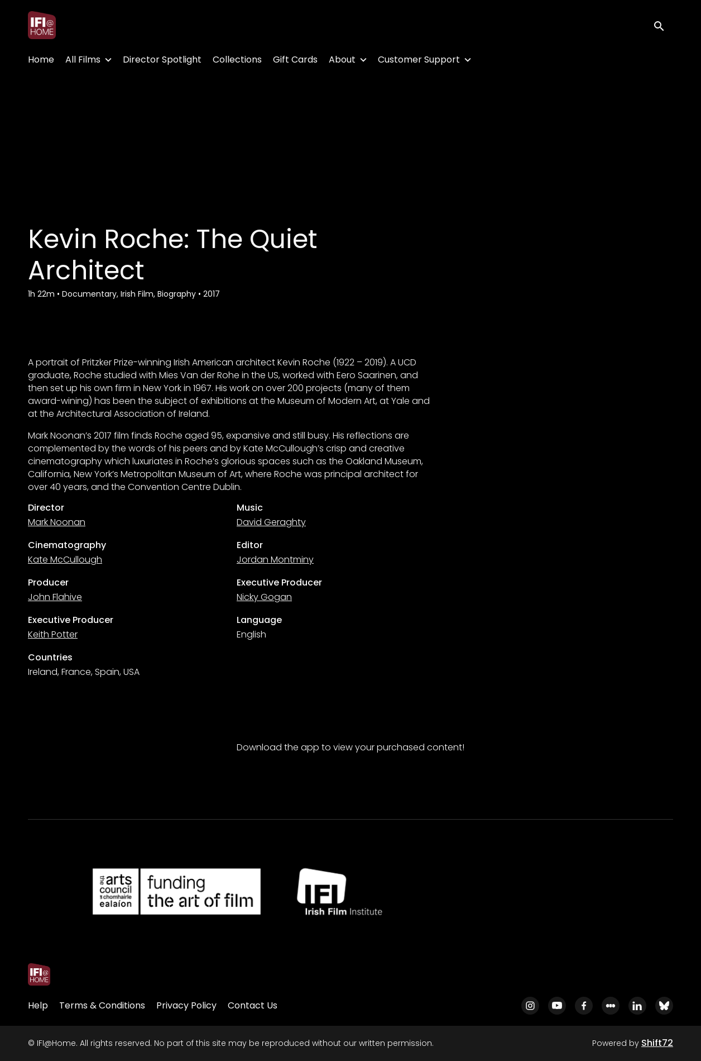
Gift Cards (295, 59)
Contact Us (252, 1005)
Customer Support (419, 59)
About (342, 59)
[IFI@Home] (39, 974)
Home (41, 59)
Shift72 (657, 1042)
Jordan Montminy (275, 559)
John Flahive (55, 597)
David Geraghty (271, 522)
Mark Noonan (56, 522)
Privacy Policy (186, 1005)
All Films (82, 59)
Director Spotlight (162, 59)
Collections (237, 59)
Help (38, 1005)
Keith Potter (53, 634)
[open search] (663, 25)
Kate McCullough (65, 559)
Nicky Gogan (264, 597)
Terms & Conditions (102, 1005)
